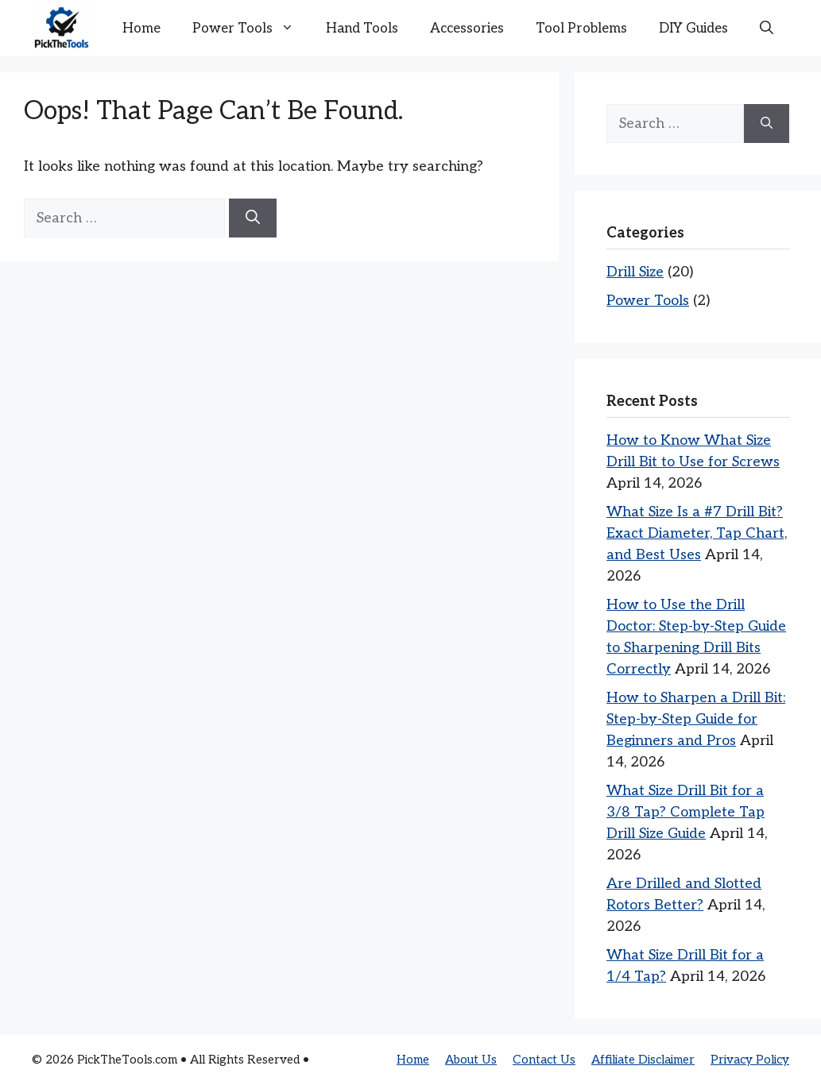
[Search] (253, 218)
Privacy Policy (750, 1059)
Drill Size (635, 272)
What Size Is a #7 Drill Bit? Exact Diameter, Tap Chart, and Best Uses (696, 533)
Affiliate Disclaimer (643, 1059)
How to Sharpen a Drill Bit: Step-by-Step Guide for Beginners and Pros (695, 719)
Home (141, 29)
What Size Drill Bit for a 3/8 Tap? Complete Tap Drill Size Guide (685, 812)
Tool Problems (581, 29)
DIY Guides (693, 29)
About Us (471, 1059)
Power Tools (251, 28)
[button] (766, 28)
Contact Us (544, 1059)
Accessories (467, 29)
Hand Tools (362, 29)
